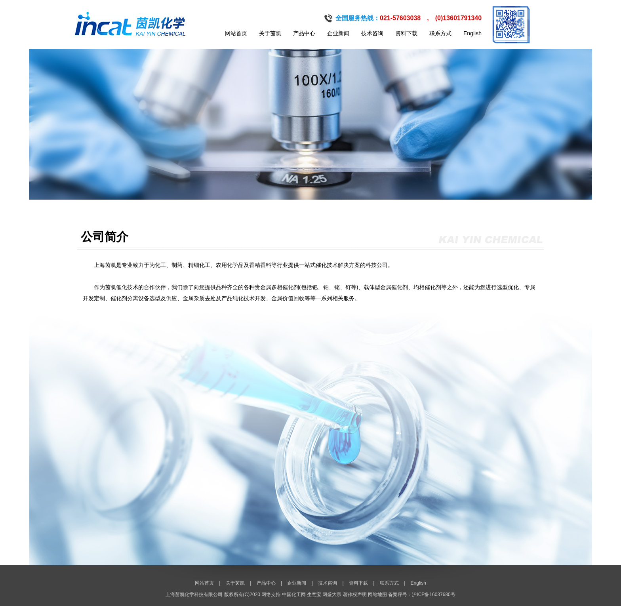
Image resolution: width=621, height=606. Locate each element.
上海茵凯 (105, 265)
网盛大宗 (331, 594)
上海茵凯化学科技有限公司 (194, 594)
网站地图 (377, 594)
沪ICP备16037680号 (433, 594)
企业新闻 (338, 33)
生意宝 (314, 594)
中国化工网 (294, 594)
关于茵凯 (270, 33)
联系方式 (440, 33)
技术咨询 (372, 33)
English (472, 33)
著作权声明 (355, 594)
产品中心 (304, 33)
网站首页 (236, 33)
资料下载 (406, 33)
